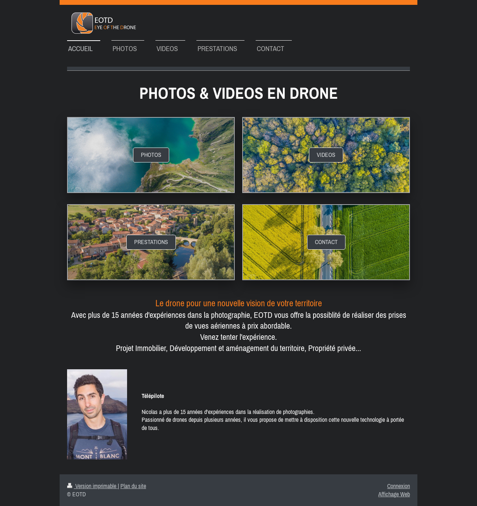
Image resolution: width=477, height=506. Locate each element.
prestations (151, 241)
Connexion (398, 486)
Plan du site (133, 486)
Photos (151, 154)
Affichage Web (394, 494)
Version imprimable (92, 486)
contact (326, 241)
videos (326, 154)
